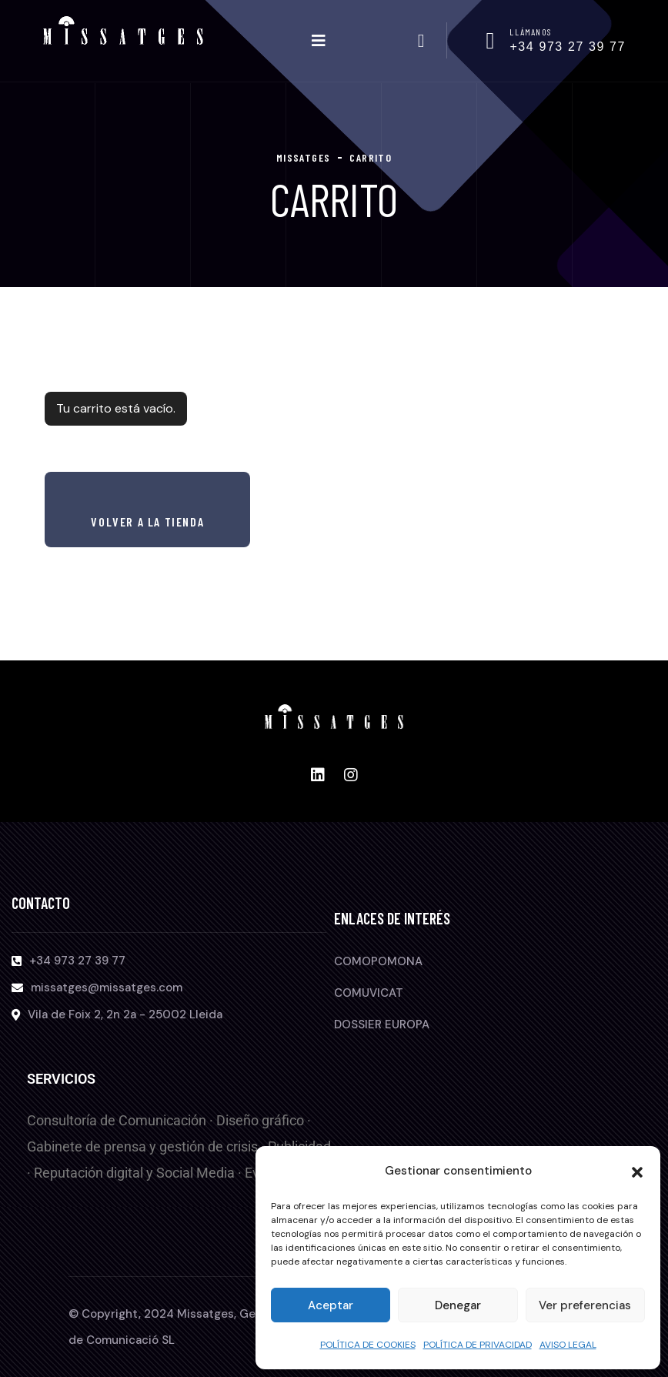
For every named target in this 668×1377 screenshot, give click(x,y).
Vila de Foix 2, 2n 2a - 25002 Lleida (125, 1014)
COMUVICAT (368, 993)
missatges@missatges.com (106, 987)
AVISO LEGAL (567, 1345)
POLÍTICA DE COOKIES (368, 1345)
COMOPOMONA (378, 961)
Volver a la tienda (147, 521)
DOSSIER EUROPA (381, 1024)
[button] (637, 1170)
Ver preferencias (585, 1305)
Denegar (458, 1305)
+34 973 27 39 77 (567, 46)
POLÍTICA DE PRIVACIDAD (477, 1345)
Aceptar (330, 1305)
